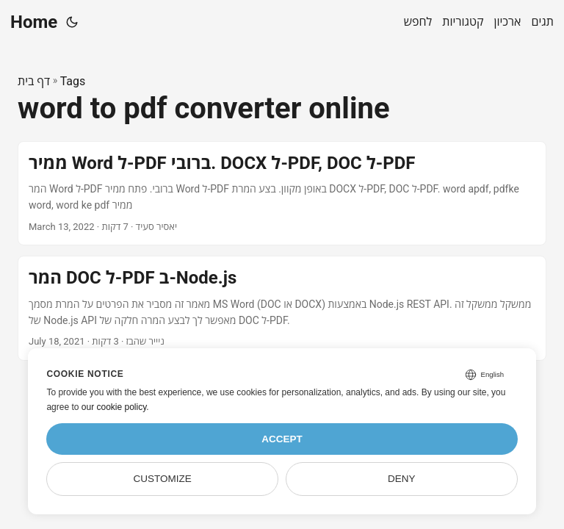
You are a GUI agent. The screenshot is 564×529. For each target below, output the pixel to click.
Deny (402, 478)
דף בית (34, 81)
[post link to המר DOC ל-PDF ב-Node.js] (282, 308)
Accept (282, 439)
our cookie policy (114, 407)
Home (33, 22)
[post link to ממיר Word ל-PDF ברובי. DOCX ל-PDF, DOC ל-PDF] (282, 193)
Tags (73, 81)
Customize (163, 478)
